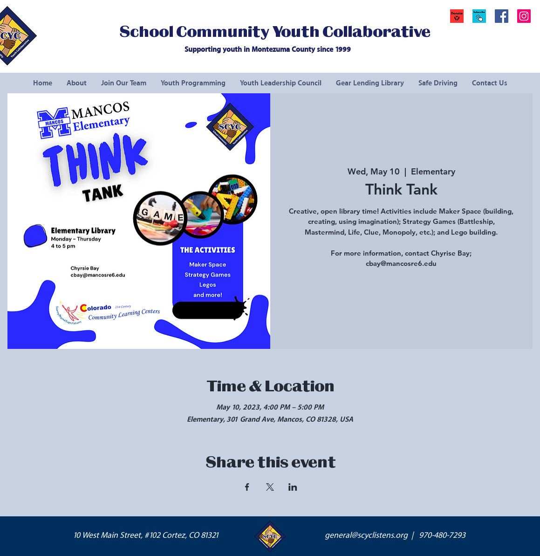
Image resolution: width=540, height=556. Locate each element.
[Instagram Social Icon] (524, 16)
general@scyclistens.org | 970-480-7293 (395, 535)
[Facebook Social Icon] (501, 16)
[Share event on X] (270, 487)
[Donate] (457, 16)
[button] (479, 16)
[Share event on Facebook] (247, 487)
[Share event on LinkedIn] (292, 487)
